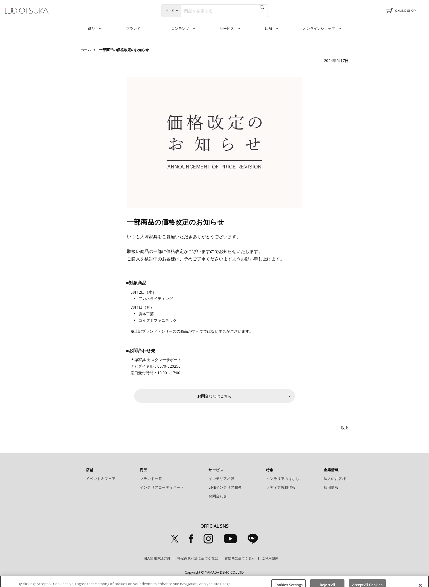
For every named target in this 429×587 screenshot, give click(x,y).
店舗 (268, 28)
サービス (227, 28)
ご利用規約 (270, 558)
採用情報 (331, 487)
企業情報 (331, 469)
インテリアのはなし (283, 478)
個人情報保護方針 (157, 558)
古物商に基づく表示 (240, 558)
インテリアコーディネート (162, 487)
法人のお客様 (335, 478)
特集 (270, 469)
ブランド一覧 (151, 478)
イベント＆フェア (100, 478)
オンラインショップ (319, 28)
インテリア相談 (221, 478)
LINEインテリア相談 (225, 487)
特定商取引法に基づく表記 (197, 558)
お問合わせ (217, 496)
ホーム (85, 49)
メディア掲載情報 (281, 487)
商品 (91, 28)
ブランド (133, 28)
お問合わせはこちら (214, 396)
